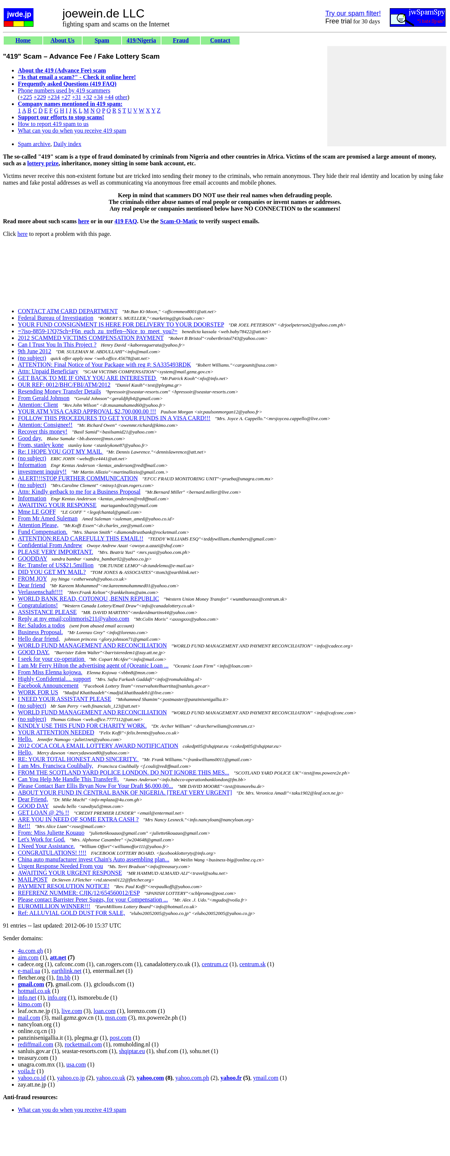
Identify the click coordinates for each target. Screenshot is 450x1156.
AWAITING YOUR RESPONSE (57, 505)
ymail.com (265, 1078)
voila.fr (26, 1071)
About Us (62, 40)
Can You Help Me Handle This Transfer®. (68, 779)
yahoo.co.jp (71, 1078)
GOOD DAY (33, 806)
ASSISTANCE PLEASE (47, 612)
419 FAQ (126, 221)
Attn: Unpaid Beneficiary (48, 371)
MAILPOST (33, 879)
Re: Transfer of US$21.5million (56, 565)
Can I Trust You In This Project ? (57, 344)
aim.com (28, 957)
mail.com (29, 1017)
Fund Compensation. (42, 532)
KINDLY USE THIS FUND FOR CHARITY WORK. (82, 725)
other (121, 97)
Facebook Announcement (48, 685)
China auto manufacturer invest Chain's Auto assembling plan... (93, 859)
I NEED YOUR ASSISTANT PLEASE (64, 699)
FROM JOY (32, 578)
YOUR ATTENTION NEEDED (56, 732)
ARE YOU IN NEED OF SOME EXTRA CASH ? (78, 819)
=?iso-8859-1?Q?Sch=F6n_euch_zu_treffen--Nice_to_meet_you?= (97, 331)
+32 (87, 97)
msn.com (115, 1017)
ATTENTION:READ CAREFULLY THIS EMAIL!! (80, 538)
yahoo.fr (231, 1078)
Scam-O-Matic (178, 221)
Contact (220, 40)
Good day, (30, 438)
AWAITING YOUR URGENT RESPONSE (70, 873)
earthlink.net (66, 971)
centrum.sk (253, 964)
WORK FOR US (38, 692)
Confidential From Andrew (50, 545)
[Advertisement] (387, 96)
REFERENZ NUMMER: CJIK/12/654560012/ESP (78, 893)
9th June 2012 (34, 351)
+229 (39, 97)
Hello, (25, 752)
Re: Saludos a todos (41, 625)
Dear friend (31, 585)
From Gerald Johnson (44, 398)
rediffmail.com (35, 1044)
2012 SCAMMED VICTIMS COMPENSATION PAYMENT (91, 338)
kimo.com (30, 1004)
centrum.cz (215, 964)
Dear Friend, (33, 799)
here (83, 221)
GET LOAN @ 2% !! (43, 812)
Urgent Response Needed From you (60, 866)
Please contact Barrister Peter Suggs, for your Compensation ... (93, 899)
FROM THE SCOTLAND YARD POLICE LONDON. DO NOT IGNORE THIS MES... (123, 772)
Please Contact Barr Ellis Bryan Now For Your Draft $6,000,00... (95, 786)
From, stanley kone (41, 445)
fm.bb (64, 977)
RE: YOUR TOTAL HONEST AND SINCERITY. (78, 759)
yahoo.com (150, 1078)
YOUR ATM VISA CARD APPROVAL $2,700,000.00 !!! (87, 411)
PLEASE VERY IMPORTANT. (55, 552)
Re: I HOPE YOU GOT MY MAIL (60, 451)
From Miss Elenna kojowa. (50, 672)
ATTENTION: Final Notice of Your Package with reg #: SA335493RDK (104, 364)
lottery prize (42, 163)
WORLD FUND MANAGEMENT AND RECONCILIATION (92, 645)
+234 (53, 97)
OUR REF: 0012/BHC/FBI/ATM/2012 (64, 384)
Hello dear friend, (39, 639)
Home (23, 40)
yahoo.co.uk (110, 1078)
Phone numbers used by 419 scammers (64, 90)
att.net (58, 957)
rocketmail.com (83, 1044)
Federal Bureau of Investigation (55, 318)
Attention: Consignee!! (45, 425)
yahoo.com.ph (192, 1078)
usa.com (76, 1064)
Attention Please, (38, 525)
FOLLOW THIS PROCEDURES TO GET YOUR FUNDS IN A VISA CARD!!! (114, 418)
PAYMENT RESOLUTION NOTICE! (64, 886)
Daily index (67, 144)
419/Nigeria (141, 40)
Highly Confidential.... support (54, 679)
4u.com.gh (30, 951)
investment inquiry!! (42, 471)
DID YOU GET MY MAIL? (52, 572)
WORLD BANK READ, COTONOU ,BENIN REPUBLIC (88, 598)
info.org (57, 997)
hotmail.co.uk (34, 991)
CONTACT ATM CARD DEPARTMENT (68, 311)
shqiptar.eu (132, 1051)
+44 (109, 97)
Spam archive (34, 144)
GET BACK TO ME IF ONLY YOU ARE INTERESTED (87, 378)
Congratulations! (38, 605)
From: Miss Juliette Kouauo (51, 832)
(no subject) (32, 358)
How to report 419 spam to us (53, 124)
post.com (120, 1038)
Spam (101, 40)
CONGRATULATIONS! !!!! (52, 853)
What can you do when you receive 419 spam (72, 130)
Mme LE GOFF (37, 512)
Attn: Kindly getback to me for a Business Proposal (79, 491)
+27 (65, 97)
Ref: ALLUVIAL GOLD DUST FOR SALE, (71, 913)
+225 (26, 97)
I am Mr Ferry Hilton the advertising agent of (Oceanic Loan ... (93, 665)
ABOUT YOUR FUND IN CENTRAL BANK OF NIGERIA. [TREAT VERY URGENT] (125, 792)
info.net (27, 997)
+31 (76, 97)
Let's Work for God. (41, 839)
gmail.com (31, 984)
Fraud (181, 40)
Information (32, 465)
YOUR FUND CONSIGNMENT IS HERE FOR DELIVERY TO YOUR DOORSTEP (121, 324)
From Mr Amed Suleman (47, 518)
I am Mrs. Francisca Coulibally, (55, 766)
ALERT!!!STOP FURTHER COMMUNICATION (78, 478)
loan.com (104, 1011)
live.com (71, 1011)
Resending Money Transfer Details (59, 391)
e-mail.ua (29, 971)
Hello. (25, 739)
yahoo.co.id (32, 1078)
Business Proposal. (40, 632)
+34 (98, 97)
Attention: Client (38, 405)
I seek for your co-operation (52, 659)
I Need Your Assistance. (46, 846)
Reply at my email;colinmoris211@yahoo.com (73, 619)
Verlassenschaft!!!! (40, 592)
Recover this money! (42, 431)
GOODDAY (32, 558)
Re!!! (24, 826)
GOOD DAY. (33, 652)
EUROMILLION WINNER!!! (54, 906)
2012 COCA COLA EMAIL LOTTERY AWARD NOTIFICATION (98, 746)
